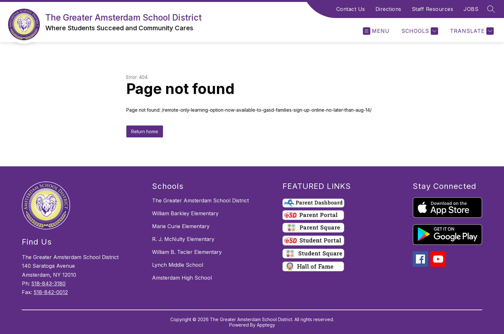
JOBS (471, 9)
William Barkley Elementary (185, 213)
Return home (144, 131)
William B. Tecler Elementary (187, 252)
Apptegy (266, 325)
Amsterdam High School (182, 277)
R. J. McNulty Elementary (183, 239)
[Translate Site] (471, 31)
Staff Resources (433, 9)
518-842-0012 (51, 292)
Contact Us (350, 9)
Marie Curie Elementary (181, 226)
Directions (388, 9)
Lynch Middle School (177, 265)
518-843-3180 (49, 283)
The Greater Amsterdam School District (200, 200)
